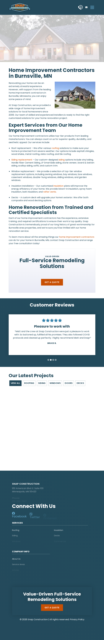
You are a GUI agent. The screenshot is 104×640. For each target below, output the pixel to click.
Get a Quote (52, 282)
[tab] (48, 360)
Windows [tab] (55, 383)
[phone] (80, 7)
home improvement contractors (76, 236)
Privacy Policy (77, 619)
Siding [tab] (42, 383)
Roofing (15, 531)
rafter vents (49, 191)
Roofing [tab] (29, 383)
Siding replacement (21, 159)
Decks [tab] (80, 383)
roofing (55, 148)
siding (62, 159)
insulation (58, 185)
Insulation (58, 531)
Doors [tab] (69, 383)
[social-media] (19, 516)
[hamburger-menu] (92, 7)
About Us (16, 560)
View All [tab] (15, 383)
